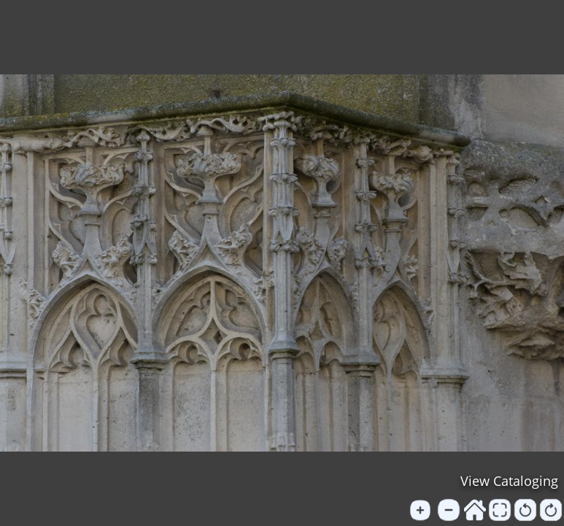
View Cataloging (509, 481)
